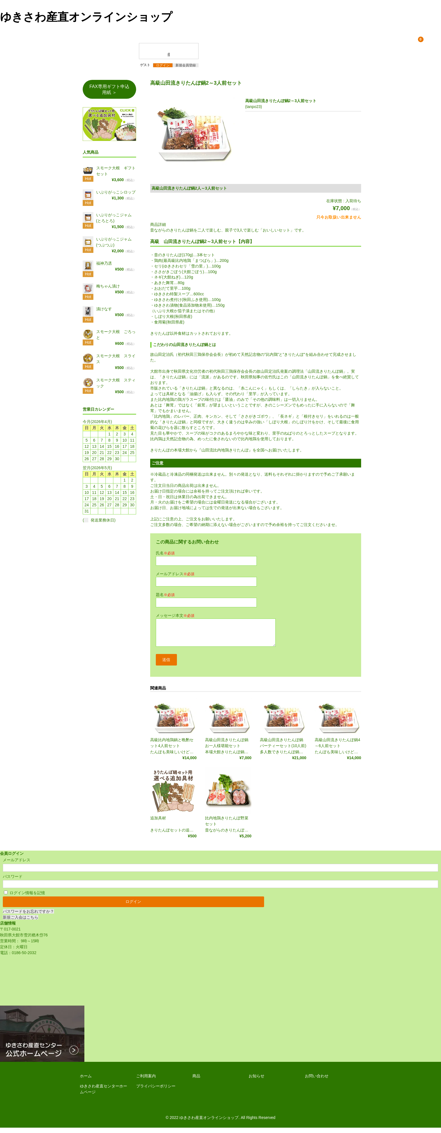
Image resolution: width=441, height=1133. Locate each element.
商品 (196, 1081)
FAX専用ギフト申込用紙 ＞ (109, 92)
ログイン (163, 69)
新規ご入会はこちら (20, 922)
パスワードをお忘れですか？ (28, 916)
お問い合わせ (316, 1081)
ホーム (86, 1081)
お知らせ (256, 1081)
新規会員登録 (186, 69)
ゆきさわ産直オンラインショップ (86, 17)
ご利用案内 (146, 1081)
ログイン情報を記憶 (24, 898)
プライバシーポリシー (156, 1091)
